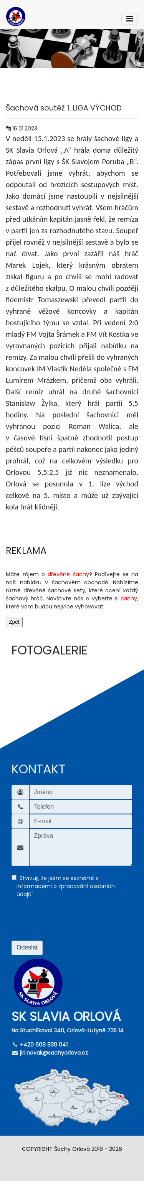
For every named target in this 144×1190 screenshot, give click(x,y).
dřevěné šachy (68, 574)
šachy (129, 598)
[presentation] (70, 922)
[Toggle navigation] (129, 19)
